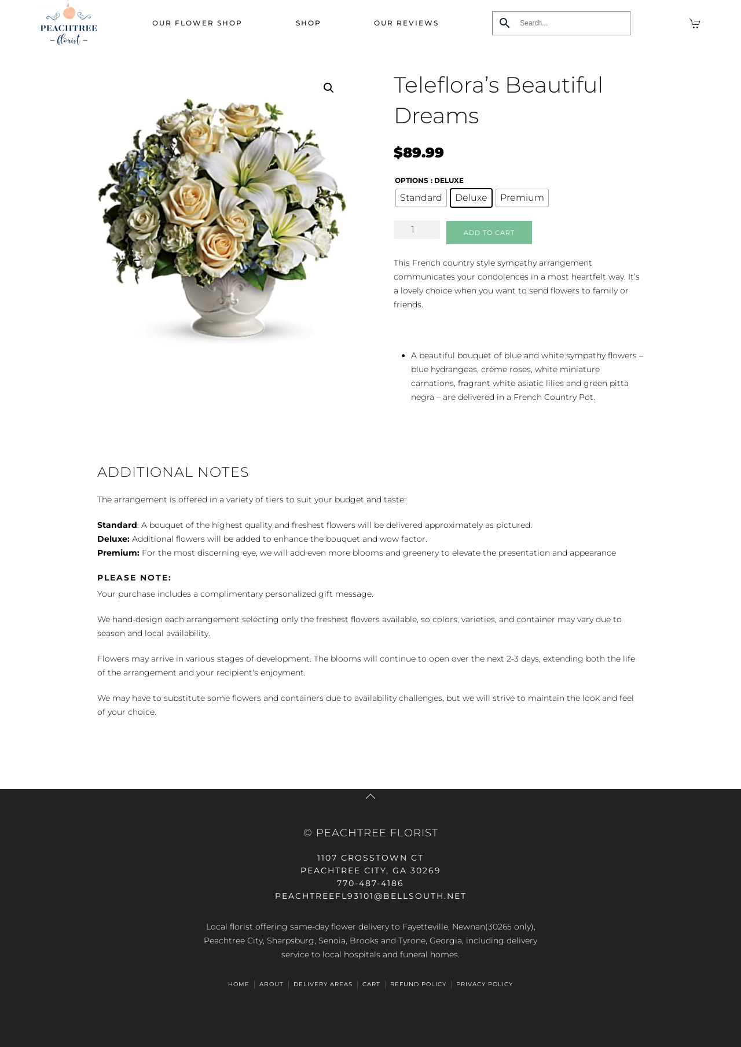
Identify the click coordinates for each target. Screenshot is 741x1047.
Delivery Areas (323, 984)
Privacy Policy (484, 984)
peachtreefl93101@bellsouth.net (371, 896)
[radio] (421, 198)
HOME (239, 984)
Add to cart (489, 233)
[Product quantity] (417, 230)
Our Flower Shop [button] (197, 23)
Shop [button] (308, 23)
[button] (328, 88)
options (411, 180)
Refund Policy (418, 984)
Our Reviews (406, 23)
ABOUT (271, 984)
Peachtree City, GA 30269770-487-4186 (370, 870)
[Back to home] (68, 23)
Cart (371, 984)
